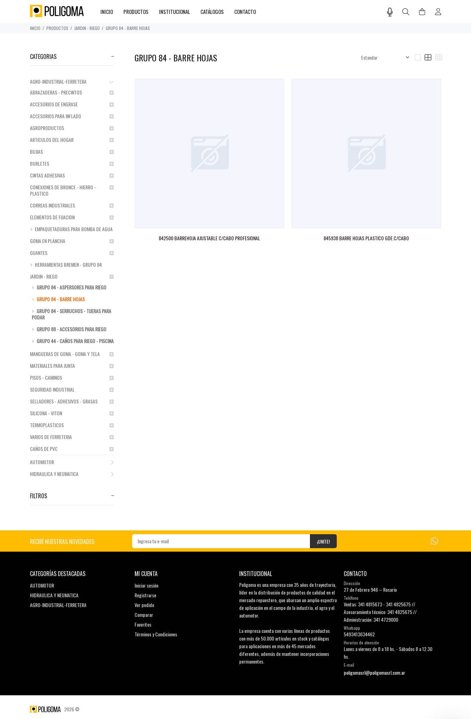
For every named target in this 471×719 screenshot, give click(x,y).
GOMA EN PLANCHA (72, 240)
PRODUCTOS (57, 28)
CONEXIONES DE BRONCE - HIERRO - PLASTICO (72, 190)
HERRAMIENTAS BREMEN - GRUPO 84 (66, 264)
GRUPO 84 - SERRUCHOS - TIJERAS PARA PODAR (71, 314)
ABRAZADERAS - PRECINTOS (72, 92)
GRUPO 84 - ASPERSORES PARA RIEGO (69, 287)
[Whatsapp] (434, 540)
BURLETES (72, 163)
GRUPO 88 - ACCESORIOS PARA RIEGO (69, 329)
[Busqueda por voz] (390, 12)
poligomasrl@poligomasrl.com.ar (374, 672)
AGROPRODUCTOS (72, 127)
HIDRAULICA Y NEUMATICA (72, 473)
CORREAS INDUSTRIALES (72, 205)
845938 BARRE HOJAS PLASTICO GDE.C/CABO (366, 238)
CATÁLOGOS (212, 11)
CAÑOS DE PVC (72, 448)
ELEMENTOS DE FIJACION (72, 217)
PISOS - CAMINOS (72, 377)
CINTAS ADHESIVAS (72, 175)
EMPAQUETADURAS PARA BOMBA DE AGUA (71, 229)
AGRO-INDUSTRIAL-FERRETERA (72, 81)
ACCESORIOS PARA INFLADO (72, 116)
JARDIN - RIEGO (87, 28)
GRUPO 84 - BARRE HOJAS (128, 28)
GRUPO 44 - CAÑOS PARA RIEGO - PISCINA (73, 341)
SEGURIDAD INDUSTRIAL (72, 389)
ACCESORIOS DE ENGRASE (72, 104)
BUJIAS (72, 151)
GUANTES (72, 252)
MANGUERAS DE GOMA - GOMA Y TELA (72, 353)
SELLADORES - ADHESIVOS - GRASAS (72, 401)
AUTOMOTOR (72, 462)
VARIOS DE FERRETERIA (72, 436)
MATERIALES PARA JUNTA (72, 365)
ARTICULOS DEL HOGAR (72, 139)
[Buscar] (405, 12)
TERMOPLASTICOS (72, 425)
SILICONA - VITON (72, 413)
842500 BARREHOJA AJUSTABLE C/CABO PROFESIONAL (209, 238)
